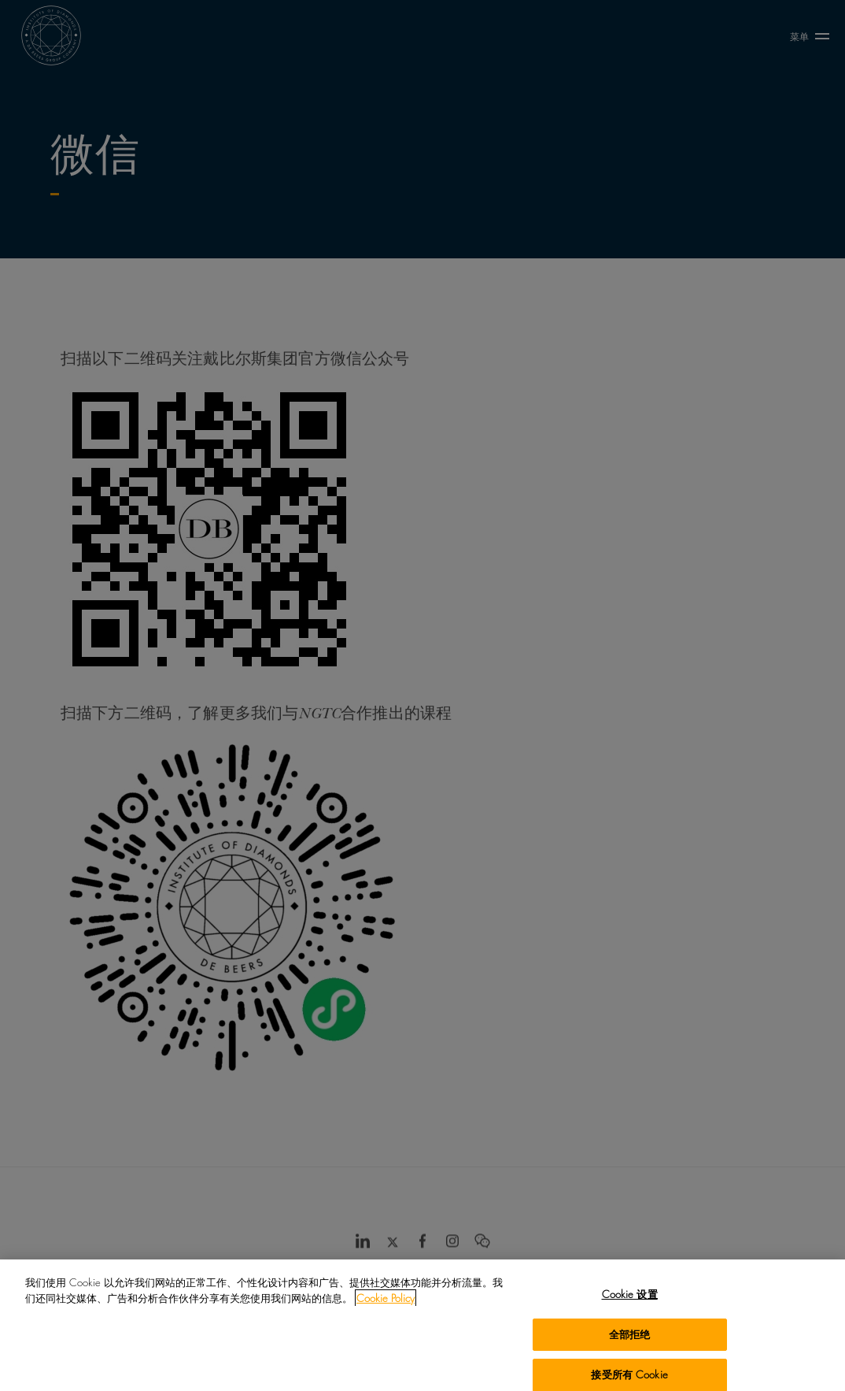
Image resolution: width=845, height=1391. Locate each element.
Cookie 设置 (630, 1302)
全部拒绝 (630, 1342)
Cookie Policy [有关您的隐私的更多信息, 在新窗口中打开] (385, 1306)
